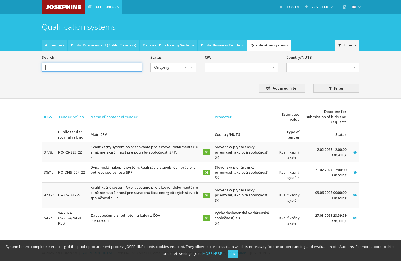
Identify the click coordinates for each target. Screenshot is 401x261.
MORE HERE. (212, 253)
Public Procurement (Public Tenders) (103, 45)
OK (233, 254)
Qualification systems (269, 45)
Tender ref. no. (71, 116)
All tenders (54, 45)
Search (48, 57)
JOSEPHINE (63, 7)
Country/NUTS (299, 57)
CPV (208, 57)
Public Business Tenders (222, 45)
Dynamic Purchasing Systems (168, 45)
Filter (347, 45)
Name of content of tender (114, 116)
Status (156, 57)
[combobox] (173, 67)
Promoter (223, 116)
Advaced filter (282, 88)
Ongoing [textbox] (170, 67)
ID (48, 116)
